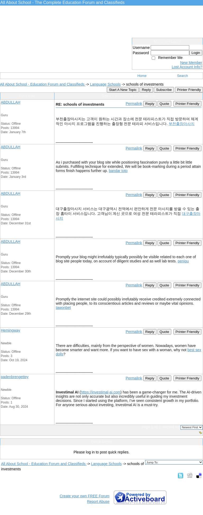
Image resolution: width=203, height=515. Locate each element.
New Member (191, 63)
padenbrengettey (15, 377)
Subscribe (164, 90)
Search (182, 76)
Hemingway (10, 330)
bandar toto (118, 171)
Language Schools (105, 84)
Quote (164, 104)
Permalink (134, 103)
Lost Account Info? (187, 67)
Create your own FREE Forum (84, 496)
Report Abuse (98, 501)
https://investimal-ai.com (100, 392)
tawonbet (63, 307)
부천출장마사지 (182, 124)
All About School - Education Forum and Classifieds (43, 84)
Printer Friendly (189, 90)
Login (195, 53)
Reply (146, 90)
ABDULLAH (10, 102)
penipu (183, 261)
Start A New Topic (122, 90)
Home (142, 76)
